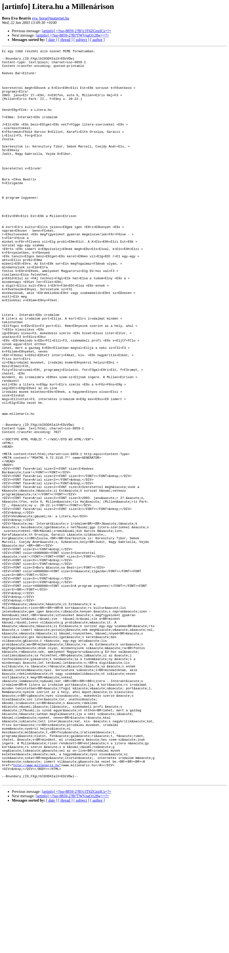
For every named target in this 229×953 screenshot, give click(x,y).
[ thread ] (65, 40)
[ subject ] (81, 40)
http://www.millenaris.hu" (37, 908)
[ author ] (97, 40)
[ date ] (51, 40)
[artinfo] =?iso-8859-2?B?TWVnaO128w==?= (72, 35)
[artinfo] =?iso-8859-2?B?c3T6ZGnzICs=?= (76, 31)
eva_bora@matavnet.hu (50, 18)
